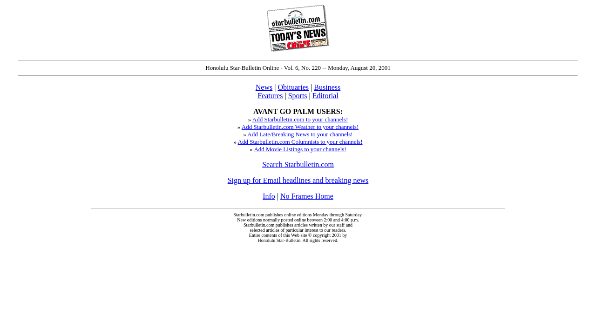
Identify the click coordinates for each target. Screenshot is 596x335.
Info (269, 196)
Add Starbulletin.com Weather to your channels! (300, 126)
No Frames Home (306, 196)
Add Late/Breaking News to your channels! (299, 134)
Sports (297, 96)
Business (327, 87)
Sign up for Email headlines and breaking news (298, 180)
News (264, 87)
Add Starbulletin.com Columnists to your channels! (300, 141)
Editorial (325, 96)
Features (270, 96)
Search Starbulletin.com (298, 164)
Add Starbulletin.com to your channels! (300, 119)
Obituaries (293, 87)
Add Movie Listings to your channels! (300, 149)
